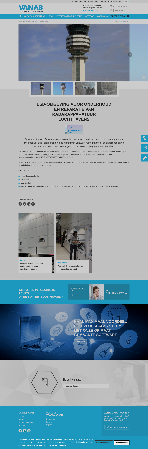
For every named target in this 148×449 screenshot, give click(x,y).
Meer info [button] (62, 445)
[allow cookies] (122, 442)
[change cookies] (104, 442)
